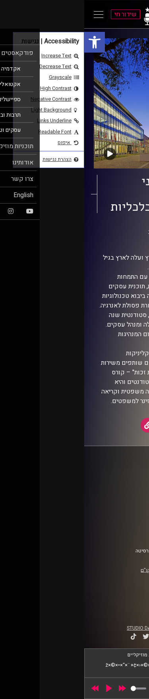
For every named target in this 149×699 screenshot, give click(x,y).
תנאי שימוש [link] (122, 516)
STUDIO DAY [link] (56, 628)
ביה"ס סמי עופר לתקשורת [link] (108, 477)
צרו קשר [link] (126, 531)
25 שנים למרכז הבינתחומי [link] (91, 231)
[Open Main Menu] (14, 14)
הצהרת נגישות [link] (120, 524)
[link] (10, 42)
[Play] (24, 688)
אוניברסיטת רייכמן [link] (85, 239)
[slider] (54, 688)
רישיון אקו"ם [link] (69, 570)
